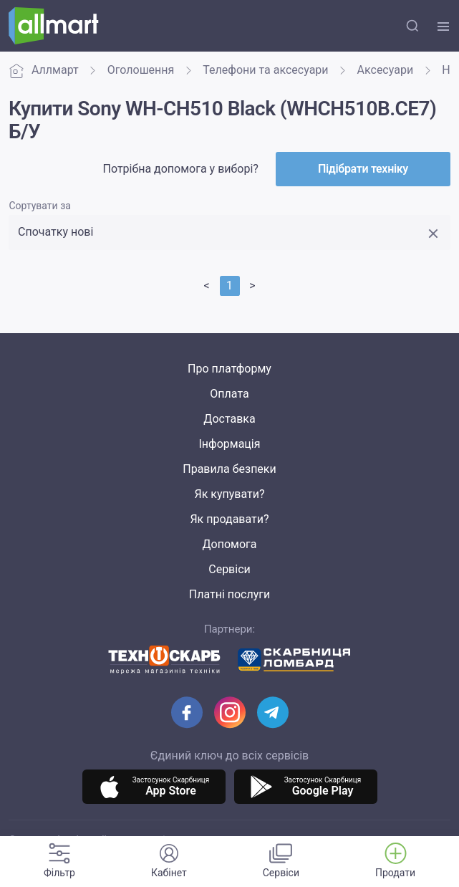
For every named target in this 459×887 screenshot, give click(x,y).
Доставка (229, 419)
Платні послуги (230, 594)
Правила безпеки (229, 469)
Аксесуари (385, 70)
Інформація (229, 444)
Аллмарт (44, 70)
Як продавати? (229, 519)
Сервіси (229, 569)
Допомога (230, 544)
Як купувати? (229, 494)
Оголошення (141, 70)
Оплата (229, 394)
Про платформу (229, 368)
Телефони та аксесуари (265, 70)
